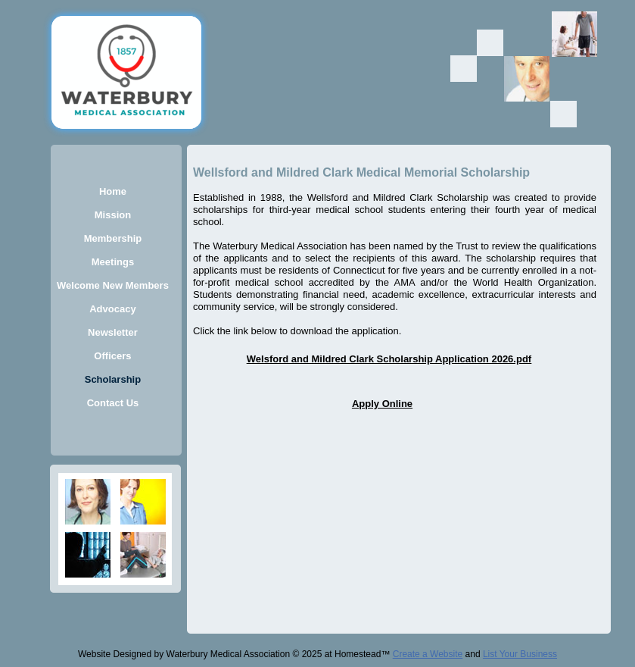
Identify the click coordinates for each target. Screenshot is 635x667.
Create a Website (428, 654)
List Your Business (520, 654)
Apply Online (382, 403)
